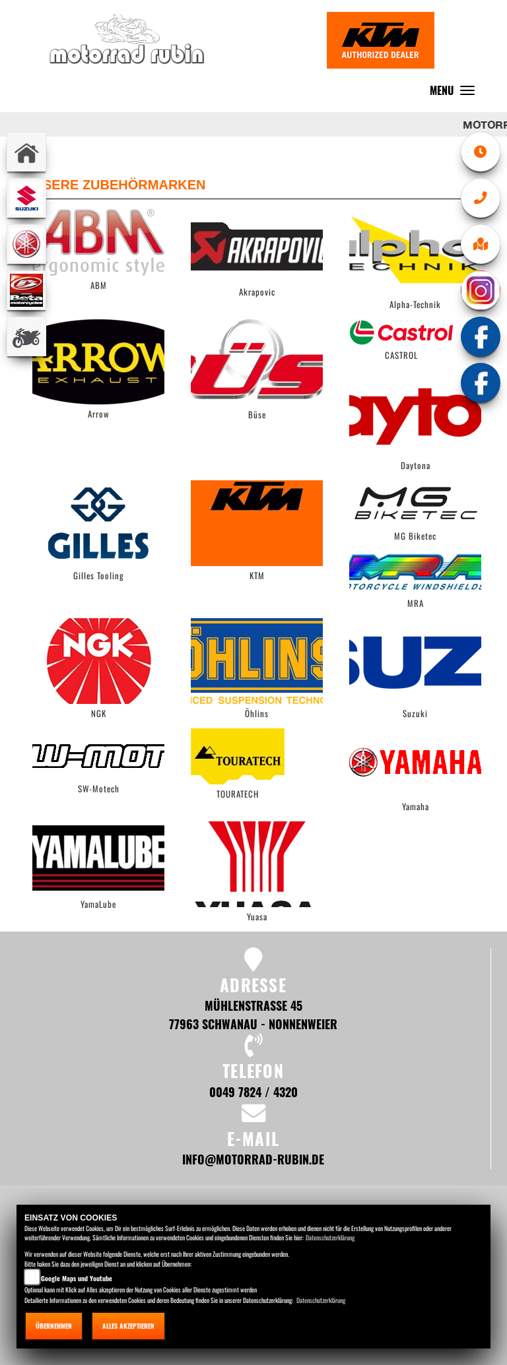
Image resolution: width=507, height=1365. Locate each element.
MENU (455, 93)
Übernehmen (54, 1326)
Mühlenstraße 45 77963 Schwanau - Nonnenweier (253, 1014)
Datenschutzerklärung (330, 1237)
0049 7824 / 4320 (253, 1091)
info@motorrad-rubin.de (253, 1159)
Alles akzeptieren (128, 1326)
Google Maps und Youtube (76, 1278)
